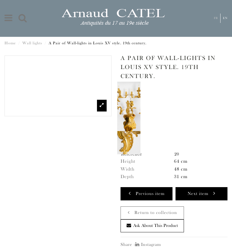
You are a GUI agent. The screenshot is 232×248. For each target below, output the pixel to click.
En (225, 18)
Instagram (148, 245)
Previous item (147, 193)
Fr (216, 18)
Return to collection (152, 212)
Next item (201, 193)
